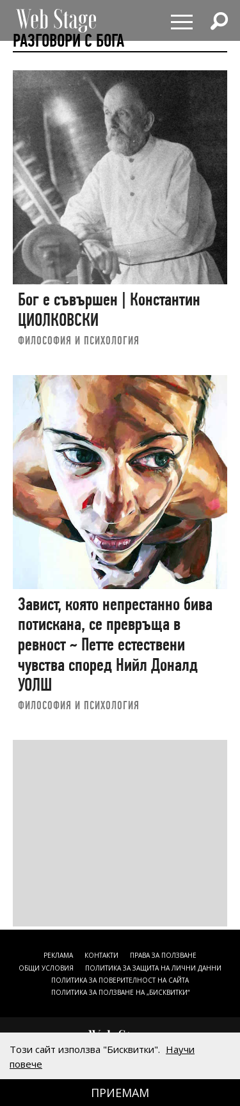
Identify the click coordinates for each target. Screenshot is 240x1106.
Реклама (58, 955)
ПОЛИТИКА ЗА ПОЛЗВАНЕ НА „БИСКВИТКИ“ (120, 992)
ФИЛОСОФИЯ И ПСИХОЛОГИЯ (79, 340)
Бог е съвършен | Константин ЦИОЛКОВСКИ (109, 309)
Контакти (101, 955)
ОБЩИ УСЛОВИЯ (46, 968)
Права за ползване (163, 955)
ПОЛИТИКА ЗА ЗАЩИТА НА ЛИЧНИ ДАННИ (153, 968)
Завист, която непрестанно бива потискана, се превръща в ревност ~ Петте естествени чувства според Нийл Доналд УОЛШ (115, 645)
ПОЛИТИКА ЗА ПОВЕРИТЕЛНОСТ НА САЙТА (120, 980)
